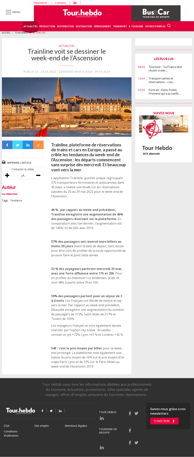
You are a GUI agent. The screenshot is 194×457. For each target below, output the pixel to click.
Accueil (6, 32)
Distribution (65, 26)
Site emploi (41, 425)
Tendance (16, 200)
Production (47, 26)
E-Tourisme (136, 26)
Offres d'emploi (155, 26)
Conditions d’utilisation (11, 433)
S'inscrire (162, 421)
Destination (84, 26)
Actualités (30, 26)
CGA (6, 425)
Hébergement (102, 26)
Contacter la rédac (23, 169)
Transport (120, 26)
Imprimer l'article (19, 162)
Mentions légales (76, 425)
